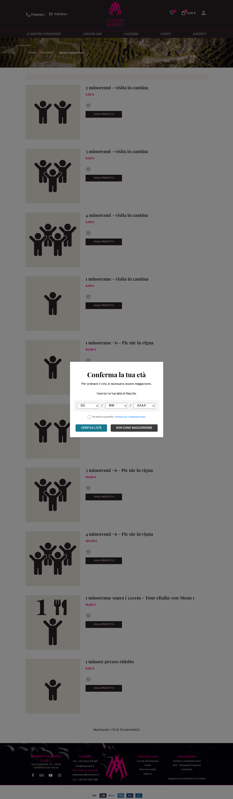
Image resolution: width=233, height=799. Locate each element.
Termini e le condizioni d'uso (130, 417)
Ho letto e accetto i (119, 417)
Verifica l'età (91, 428)
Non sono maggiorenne (134, 428)
